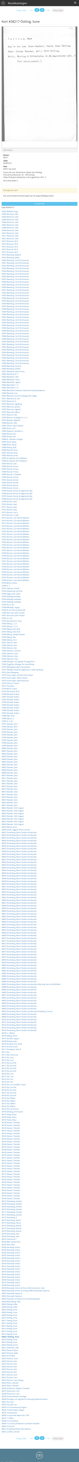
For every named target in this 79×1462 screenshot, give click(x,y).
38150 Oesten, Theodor (11, 1155)
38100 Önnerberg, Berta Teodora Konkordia (19, 1019)
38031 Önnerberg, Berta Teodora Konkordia (19, 832)
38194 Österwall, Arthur (11, 1274)
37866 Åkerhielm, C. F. (10, 385)
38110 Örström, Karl (10, 1047)
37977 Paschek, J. (8, 686)
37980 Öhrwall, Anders (10, 694)
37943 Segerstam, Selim (11, 594)
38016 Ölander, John (10, 792)
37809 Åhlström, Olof (10, 230)
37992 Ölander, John (10, 727)
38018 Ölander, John (10, 797)
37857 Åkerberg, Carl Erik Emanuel (15, 360)
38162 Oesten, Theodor (11, 1188)
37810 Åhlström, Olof (10, 233)
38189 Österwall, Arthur (11, 1261)
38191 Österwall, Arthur (11, 1266)
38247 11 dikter (8, 1418)
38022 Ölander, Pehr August (13, 808)
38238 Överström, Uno (11, 1394)
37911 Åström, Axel (9, 507)
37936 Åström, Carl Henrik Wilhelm (15, 575)
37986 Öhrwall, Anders (10, 710)
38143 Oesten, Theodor (11, 1136)
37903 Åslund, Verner (10, 485)
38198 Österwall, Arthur (11, 1285)
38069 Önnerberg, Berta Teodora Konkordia (19, 935)
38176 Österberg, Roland (11, 1225)
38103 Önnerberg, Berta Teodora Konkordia (19, 1028)
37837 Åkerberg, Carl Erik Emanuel (15, 306)
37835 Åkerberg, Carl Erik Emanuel (15, 301)
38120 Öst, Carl (7, 1074)
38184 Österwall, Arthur (11, 1247)
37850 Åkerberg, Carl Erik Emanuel (15, 341)
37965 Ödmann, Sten (10, 653)
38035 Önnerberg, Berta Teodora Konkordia (19, 843)
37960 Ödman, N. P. (9, 640)
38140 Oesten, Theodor (11, 1128)
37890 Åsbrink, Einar (10, 450)
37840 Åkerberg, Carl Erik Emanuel (15, 314)
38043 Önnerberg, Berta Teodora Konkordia (19, 865)
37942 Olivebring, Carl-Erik (12, 591)
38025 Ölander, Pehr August (13, 816)
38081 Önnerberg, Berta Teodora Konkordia (19, 968)
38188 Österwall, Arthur (11, 1258)
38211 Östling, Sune (9, 1320)
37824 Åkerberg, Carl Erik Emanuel (15, 271)
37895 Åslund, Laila (9, 463)
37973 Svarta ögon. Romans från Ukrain (17, 675)
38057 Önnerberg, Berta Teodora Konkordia (19, 903)
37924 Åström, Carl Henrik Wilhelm (15, 542)
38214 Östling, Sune (9, 1328)
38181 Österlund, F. (9, 1239)
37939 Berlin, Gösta (9, 583)
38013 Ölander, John (10, 783)
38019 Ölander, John (10, 800)
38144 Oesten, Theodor (11, 1139)
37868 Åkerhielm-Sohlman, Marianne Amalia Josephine (23, 390)
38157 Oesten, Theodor (11, 1174)
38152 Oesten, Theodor (11, 1160)
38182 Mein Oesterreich (11, 1242)
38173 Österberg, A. (9, 1217)
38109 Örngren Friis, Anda (12, 1044)
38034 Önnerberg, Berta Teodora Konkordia (19, 840)
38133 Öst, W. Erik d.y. (10, 1109)
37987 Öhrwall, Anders (10, 713)
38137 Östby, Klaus (9, 1120)
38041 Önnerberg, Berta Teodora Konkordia (19, 859)
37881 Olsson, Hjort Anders (12, 426)
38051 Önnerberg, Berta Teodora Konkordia (19, 887)
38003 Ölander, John (10, 756)
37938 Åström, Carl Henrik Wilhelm (15, 580)
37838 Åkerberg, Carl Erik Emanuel (15, 309)
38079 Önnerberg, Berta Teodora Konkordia (19, 962)
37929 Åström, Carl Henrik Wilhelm (15, 556)
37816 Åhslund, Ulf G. (10, 249)
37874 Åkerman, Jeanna (11, 407)
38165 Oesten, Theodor (11, 1196)
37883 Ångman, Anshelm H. (12, 431)
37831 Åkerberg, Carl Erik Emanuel (15, 290)
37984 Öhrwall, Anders (10, 705)
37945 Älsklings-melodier (11, 599)
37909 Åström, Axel (9, 501)
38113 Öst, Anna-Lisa (10, 1055)
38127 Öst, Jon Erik (9, 1093)
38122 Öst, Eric (7, 1079)
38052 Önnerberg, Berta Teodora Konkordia (19, 889)
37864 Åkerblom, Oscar (11, 379)
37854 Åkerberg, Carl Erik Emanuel (15, 352)
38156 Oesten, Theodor (11, 1171)
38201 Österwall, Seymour (12, 1293)
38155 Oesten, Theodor (11, 1168)
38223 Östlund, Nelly (10, 1353)
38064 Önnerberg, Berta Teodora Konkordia (19, 922)
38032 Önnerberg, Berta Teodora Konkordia (19, 835)
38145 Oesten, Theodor (11, 1141)
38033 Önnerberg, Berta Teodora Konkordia (19, 838)
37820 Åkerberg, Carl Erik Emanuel (15, 260)
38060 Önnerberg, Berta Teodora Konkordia (19, 911)
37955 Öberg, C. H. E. (10, 626)
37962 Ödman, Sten (9, 645)
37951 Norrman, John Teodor (13, 615)
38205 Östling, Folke (9, 1304)
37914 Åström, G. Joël (10, 515)
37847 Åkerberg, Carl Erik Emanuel (15, 333)
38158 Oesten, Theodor (11, 1177)
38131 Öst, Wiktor (9, 1103)
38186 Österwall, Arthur (11, 1253)
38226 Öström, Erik (9, 1361)
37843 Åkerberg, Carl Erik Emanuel (15, 322)
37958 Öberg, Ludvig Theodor (13, 634)
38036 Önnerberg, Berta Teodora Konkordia (19, 846)
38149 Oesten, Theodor (11, 1152)
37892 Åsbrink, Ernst (10, 455)
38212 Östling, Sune (9, 1323)
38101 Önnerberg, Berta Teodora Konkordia (19, 1022)
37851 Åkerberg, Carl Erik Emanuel (15, 344)
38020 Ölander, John (10, 802)
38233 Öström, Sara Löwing (12, 1380)
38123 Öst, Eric (7, 1082)
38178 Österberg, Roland (11, 1231)
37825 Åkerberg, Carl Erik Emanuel (15, 274)
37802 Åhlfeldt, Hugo (10, 211)
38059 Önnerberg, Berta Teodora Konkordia (19, 908)
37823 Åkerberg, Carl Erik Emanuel (15, 268)
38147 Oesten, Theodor (11, 1147)
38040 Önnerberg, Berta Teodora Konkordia (19, 857)
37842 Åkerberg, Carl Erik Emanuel (15, 320)
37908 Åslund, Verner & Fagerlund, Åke (17, 499)
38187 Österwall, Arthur (11, 1255)
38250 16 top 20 (8, 1426)
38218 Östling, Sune (9, 1339)
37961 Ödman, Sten (9, 642)
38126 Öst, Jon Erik (9, 1090)
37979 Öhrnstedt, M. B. (11, 691)
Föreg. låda (21, 10)
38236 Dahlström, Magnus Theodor (16, 1388)
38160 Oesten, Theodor (11, 1182)
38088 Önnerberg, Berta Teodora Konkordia (19, 987)
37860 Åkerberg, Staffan (11, 369)
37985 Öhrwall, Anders (10, 708)
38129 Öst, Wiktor (9, 1098)
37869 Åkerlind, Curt (10, 393)
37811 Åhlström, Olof (10, 236)
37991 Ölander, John (10, 724)
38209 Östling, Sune (9, 1315)
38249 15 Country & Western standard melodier (21, 1423)
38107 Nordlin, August (10, 1038)
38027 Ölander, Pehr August (13, 821)
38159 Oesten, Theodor (11, 1179)
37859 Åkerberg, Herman (11, 366)
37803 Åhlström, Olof (10, 214)
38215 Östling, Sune (9, 1331)
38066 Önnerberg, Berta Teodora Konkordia (19, 927)
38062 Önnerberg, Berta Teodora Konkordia (19, 916)
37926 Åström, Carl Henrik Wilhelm (15, 547)
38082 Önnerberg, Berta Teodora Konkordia (19, 971)
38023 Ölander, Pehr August (13, 811)
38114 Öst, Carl (7, 1057)
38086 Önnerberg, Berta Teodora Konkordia (19, 981)
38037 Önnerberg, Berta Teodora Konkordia (19, 848)
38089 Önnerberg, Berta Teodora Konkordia (19, 990)
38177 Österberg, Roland (11, 1228)
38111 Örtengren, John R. (11, 1049)
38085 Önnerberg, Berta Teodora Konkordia (19, 979)
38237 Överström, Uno (11, 1391)
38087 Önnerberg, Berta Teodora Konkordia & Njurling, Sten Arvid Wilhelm (31, 984)
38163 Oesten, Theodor (11, 1190)
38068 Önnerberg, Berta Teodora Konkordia (19, 933)
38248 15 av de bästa (10, 1421)
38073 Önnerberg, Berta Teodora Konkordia (19, 946)
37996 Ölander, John (10, 737)
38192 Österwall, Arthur (11, 1269)
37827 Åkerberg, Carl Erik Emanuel (15, 279)
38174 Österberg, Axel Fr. (11, 1220)
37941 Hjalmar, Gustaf (10, 588)
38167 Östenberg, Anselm (12, 1201)
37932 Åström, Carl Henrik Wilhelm (15, 564)
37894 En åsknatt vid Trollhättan (14, 461)
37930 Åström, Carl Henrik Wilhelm (15, 558)
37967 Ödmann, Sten (10, 659)
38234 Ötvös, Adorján (10, 1383)
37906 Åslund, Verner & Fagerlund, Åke (17, 493)
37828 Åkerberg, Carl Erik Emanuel (15, 282)
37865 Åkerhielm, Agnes (11, 382)
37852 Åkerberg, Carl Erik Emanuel (15, 347)
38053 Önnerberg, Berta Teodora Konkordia (19, 892)
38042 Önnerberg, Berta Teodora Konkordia (19, 862)
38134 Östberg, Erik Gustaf (12, 1112)
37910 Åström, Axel (9, 504)
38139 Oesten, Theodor (11, 1125)
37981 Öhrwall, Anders (10, 697)
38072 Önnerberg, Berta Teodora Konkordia (19, 943)
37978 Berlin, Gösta (9, 689)
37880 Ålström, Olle (9, 423)
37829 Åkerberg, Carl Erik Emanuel (15, 285)
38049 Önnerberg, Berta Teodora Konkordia (19, 881)
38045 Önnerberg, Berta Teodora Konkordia (19, 870)
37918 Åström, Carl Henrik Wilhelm (15, 526)
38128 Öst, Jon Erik (9, 1095)
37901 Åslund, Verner (10, 480)
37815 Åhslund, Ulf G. (10, 247)
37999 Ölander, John (10, 746)
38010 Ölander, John (10, 775)
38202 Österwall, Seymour (12, 1296)
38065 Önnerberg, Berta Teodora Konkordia (19, 924)
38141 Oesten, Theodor (11, 1131)
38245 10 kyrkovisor (9, 1413)
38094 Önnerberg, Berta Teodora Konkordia (19, 1003)
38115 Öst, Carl (7, 1060)
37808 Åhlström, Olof (10, 228)
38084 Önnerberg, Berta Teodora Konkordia (19, 976)
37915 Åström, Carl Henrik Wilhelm (15, 518)
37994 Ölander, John (10, 732)
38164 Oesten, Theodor (11, 1193)
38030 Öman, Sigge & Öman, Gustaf (16, 830)
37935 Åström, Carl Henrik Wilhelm (15, 572)
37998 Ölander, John (10, 743)
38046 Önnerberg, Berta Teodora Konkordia (19, 873)
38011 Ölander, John (10, 778)
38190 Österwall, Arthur (11, 1263)
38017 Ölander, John (10, 794)
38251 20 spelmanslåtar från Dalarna (16, 1429)
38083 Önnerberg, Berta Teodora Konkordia (19, 973)
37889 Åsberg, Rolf (9, 447)
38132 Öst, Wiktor (9, 1106)
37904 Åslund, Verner (10, 488)
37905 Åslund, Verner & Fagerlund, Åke (17, 491)
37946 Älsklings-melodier (11, 602)
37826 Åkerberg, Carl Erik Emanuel (15, 276)
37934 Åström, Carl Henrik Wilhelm (15, 569)
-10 (31, 10)
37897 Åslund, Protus (10, 469)
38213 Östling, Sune (9, 1326)
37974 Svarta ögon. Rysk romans (14, 678)
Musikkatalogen (17, 3)
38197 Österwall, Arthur (11, 1282)
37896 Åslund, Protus (10, 466)
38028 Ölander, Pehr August (13, 824)
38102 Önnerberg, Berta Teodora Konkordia (19, 1025)
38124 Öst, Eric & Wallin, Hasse (14, 1084)
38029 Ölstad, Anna (9, 827)
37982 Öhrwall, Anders (10, 699)
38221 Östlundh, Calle (10, 1348)
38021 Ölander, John (10, 805)
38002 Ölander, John (10, 754)
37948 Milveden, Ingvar (11, 607)
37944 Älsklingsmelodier (11, 596)
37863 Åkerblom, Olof (10, 377)
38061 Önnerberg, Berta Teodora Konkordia (19, 914)
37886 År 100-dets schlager (12, 439)
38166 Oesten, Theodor (11, 1198)
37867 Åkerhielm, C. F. (10, 388)
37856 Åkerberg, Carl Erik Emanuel (15, 358)
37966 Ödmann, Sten (10, 656)
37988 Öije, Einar (8, 716)
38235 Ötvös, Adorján (10, 1385)
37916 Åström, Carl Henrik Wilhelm (15, 520)
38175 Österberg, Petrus (11, 1223)
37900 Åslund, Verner (10, 477)
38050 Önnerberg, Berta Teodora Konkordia (19, 884)
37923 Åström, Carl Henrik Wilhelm (15, 539)
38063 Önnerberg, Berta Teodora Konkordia (19, 919)
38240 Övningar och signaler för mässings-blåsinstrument (25, 1399)
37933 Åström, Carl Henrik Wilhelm (15, 567)
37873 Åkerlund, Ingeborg (12, 404)
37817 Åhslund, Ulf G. (10, 252)
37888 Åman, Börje (9, 445)
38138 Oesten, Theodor (11, 1122)
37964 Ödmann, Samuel (11, 651)
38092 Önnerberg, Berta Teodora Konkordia (19, 998)
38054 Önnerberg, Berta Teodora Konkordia (19, 895)
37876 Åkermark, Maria (11, 412)
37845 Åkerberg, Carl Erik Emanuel (15, 328)
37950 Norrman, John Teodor (13, 613)
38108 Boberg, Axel (9, 1041)
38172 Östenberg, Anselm (12, 1215)
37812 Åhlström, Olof (10, 238)
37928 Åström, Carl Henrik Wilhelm (15, 553)
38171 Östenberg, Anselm (12, 1212)
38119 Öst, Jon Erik (9, 1071)
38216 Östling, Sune (9, 1334)
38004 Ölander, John (10, 759)
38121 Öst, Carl (7, 1076)
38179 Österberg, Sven (10, 1234)
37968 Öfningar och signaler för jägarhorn (18, 661)
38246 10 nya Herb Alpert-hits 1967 (15, 1415)
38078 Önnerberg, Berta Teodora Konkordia (19, 960)
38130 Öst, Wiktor (9, 1101)
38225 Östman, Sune (10, 1358)
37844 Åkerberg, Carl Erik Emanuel (15, 325)
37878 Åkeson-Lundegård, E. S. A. (15, 417)
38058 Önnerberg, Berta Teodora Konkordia (19, 905)
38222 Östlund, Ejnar (10, 1350)
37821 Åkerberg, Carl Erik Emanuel (15, 263)
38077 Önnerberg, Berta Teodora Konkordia (19, 957)
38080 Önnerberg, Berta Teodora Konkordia (19, 965)
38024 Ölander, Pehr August (13, 813)
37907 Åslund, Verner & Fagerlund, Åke (17, 496)
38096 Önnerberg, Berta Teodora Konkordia (19, 1008)
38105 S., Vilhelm (8, 1033)
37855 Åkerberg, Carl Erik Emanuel (15, 355)
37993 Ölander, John (10, 729)
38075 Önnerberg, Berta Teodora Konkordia (19, 952)
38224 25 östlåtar (8, 1356)
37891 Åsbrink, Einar (10, 453)
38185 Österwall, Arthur (11, 1250)
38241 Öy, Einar (8, 1402)
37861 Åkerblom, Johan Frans (13, 371)
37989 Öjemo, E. (8, 718)
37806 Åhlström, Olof (10, 222)
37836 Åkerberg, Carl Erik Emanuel (15, 303)
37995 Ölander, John (10, 735)
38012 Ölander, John (10, 781)
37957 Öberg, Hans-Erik (11, 632)
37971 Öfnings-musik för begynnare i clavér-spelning (22, 670)
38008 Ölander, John (10, 770)
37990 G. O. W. (7, 721)
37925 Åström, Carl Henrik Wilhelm (15, 545)
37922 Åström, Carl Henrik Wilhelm (15, 537)
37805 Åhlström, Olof (10, 219)
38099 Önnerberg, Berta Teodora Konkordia (19, 1017)
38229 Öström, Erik (9, 1369)
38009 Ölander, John (10, 773)
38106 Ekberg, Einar (9, 1036)
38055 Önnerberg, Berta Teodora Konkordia (19, 897)
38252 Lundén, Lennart (11, 1432)
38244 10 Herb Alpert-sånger (13, 1410)
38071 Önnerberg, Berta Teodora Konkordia (19, 941)
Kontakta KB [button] (39, 203)
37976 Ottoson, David (10, 683)
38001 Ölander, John (10, 751)
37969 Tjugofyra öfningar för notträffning (18, 664)
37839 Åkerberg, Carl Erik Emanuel (15, 312)
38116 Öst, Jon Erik (9, 1063)
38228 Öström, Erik (9, 1366)
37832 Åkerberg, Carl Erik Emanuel (15, 293)
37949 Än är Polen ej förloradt (13, 610)
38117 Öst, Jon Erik (9, 1065)
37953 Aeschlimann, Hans (12, 621)
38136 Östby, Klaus (9, 1117)
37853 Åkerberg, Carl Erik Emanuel (15, 350)
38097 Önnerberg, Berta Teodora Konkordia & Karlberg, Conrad (27, 1011)
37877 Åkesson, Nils (9, 415)
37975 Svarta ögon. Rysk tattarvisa (15, 680)
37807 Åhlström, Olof (10, 225)
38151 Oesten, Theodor (11, 1158)
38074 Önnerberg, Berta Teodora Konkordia (19, 949)
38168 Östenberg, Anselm (12, 1204)
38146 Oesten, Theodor (11, 1144)
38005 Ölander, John (10, 762)
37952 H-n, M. (7, 618)
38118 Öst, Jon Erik (9, 1068)
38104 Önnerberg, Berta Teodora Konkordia (19, 1030)
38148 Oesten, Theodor (11, 1149)
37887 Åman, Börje (9, 442)
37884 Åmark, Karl (9, 434)
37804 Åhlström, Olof (10, 217)
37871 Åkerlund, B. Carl (11, 398)
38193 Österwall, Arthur (11, 1272)
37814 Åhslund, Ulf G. (10, 244)
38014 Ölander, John (10, 786)
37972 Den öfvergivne (10, 672)
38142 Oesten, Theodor (11, 1133)
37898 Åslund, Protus (10, 472)
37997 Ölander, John (10, 740)
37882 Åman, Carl (8, 428)
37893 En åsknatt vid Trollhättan (14, 458)
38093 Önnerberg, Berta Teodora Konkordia (19, 1000)
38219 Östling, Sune (9, 1342)
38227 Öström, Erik (9, 1364)
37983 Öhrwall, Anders (10, 702)
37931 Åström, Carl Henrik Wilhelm (15, 561)
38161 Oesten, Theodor (11, 1185)
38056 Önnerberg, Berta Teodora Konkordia (19, 900)
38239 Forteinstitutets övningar (14, 1396)
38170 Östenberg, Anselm (12, 1209)
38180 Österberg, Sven (10, 1236)
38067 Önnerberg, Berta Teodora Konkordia (19, 930)
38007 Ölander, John (10, 767)
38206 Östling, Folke (9, 1307)
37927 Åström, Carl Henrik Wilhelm (15, 550)
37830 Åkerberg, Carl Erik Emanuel (15, 287)
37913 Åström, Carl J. (10, 512)
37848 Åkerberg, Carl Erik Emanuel (15, 336)
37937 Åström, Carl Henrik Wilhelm (15, 577)
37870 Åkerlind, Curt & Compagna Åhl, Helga (19, 396)
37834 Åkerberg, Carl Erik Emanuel (15, 298)
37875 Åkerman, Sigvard (11, 409)
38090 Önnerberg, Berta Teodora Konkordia (19, 992)
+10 (48, 10)
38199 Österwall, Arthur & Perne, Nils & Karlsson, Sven (23, 1288)
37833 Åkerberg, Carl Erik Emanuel (15, 295)
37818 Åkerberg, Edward (11, 255)
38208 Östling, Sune (9, 1312)
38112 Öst (5, 1052)
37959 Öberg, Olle (9, 637)
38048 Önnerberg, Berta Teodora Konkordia (19, 878)
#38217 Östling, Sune (10, 1337)
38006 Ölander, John (10, 764)
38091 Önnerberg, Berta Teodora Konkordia (19, 995)
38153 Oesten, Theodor (11, 1163)
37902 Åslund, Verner (10, 482)
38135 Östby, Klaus (9, 1114)
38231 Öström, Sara (9, 1375)
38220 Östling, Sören (10, 1345)
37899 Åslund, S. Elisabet (11, 474)
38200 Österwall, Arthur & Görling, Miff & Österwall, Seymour (26, 1291)
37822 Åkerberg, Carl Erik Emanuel (15, 266)
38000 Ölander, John (10, 748)
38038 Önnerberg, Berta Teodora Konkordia (19, 851)
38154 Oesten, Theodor (11, 1166)
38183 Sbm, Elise (8, 1244)
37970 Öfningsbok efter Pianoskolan (16, 667)
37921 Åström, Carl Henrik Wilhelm (15, 534)
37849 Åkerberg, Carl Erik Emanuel (15, 339)
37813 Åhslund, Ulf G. (10, 241)
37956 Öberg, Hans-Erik (11, 629)
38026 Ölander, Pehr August (13, 819)
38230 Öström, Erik (9, 1372)
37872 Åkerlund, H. (9, 401)
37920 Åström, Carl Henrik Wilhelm (15, 531)
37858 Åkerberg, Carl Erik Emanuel (15, 363)
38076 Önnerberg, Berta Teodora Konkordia (19, 954)
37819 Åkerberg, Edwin (11, 257)
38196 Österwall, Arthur (11, 1280)
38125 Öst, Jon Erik (9, 1087)
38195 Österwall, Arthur (11, 1277)
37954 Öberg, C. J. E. (9, 623)
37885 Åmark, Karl (9, 436)
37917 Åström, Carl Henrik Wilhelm (15, 523)
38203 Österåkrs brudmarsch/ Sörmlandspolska (21, 1299)
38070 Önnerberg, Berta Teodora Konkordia (19, 938)
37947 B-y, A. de (8, 604)
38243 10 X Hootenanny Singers (14, 1407)
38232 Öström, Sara (9, 1377)
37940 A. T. (6, 586)
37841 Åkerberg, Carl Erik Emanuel (15, 317)
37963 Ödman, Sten (9, 648)
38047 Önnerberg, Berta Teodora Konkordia (19, 876)
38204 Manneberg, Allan (11, 1301)
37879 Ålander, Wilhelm (11, 420)
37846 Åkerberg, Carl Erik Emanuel (15, 331)
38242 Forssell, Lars (9, 1404)
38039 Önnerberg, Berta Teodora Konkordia (19, 854)
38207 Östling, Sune (9, 1309)
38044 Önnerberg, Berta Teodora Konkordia (19, 868)
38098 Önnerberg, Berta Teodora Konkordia (19, 1014)
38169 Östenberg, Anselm (12, 1206)
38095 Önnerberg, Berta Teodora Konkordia (19, 1006)
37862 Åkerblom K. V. (10, 374)
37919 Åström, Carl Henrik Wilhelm (15, 529)
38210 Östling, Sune (9, 1318)
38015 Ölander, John (10, 789)
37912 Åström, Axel (9, 510)
